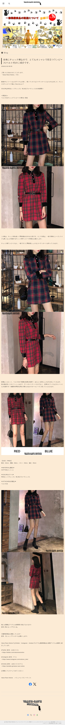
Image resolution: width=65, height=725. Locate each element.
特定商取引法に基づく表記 (55, 723)
